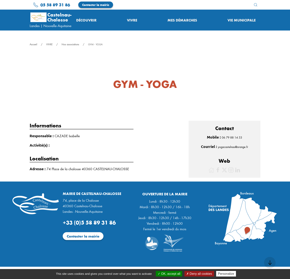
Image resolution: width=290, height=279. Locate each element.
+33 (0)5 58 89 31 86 (89, 222)
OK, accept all (169, 273)
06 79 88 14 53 (232, 137)
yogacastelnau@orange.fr (233, 147)
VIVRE (49, 44)
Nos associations (70, 44)
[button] (256, 5)
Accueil (33, 44)
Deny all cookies (199, 273)
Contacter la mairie (95, 5)
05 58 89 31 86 (51, 4)
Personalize (226, 273)
